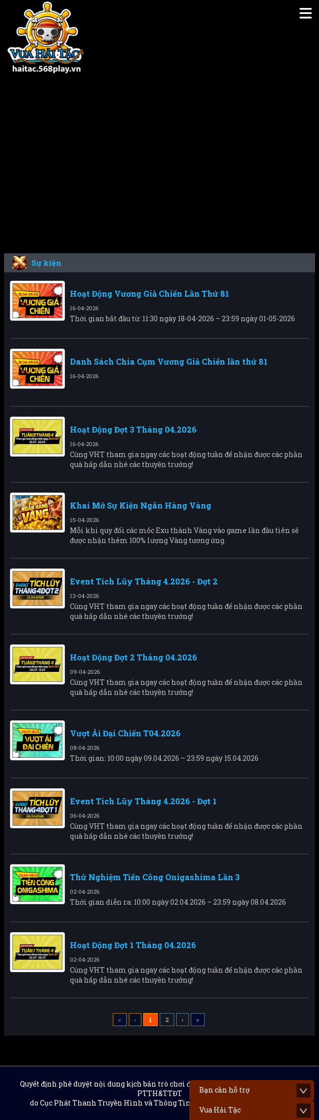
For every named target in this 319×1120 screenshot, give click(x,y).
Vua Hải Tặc (220, 1110)
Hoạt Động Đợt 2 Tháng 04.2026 (133, 657)
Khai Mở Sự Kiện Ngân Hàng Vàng (140, 505)
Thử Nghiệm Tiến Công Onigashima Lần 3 (155, 877)
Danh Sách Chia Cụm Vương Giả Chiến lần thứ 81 (169, 361)
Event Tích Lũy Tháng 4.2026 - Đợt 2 (144, 581)
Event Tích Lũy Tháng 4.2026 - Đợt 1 (143, 801)
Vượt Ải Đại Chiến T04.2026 (125, 733)
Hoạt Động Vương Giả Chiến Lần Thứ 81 (149, 293)
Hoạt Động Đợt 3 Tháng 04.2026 (133, 429)
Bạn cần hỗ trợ (224, 1090)
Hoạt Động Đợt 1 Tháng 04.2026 (133, 945)
